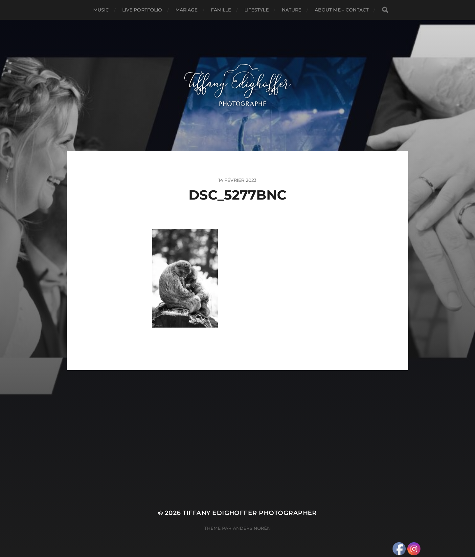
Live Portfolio (142, 10)
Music (101, 10)
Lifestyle (256, 10)
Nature (292, 10)
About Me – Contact (342, 10)
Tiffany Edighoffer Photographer (250, 513)
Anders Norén (252, 528)
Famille (221, 10)
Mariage (186, 10)
